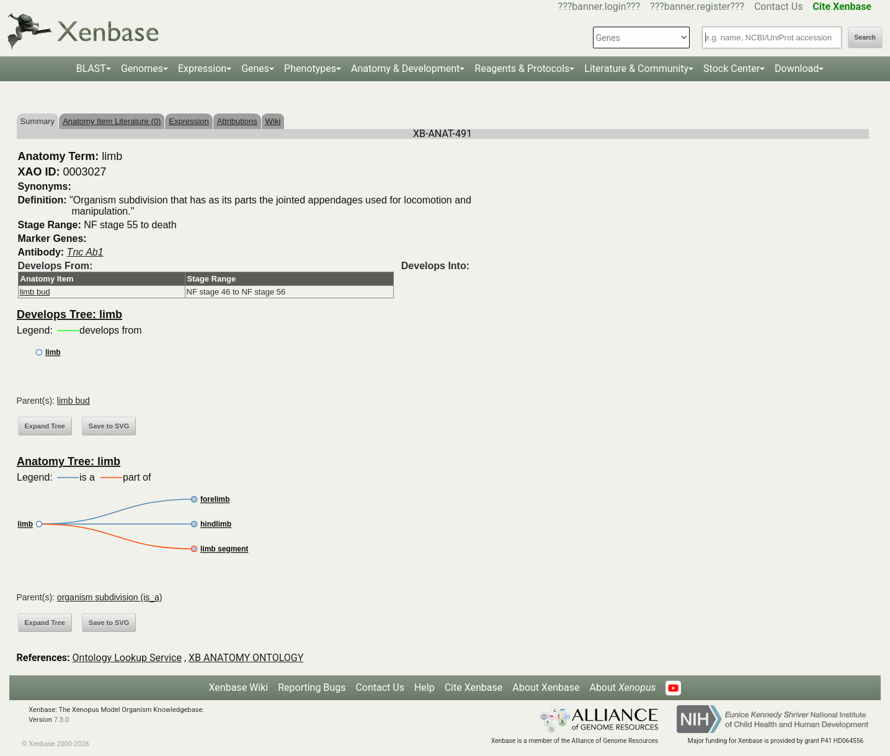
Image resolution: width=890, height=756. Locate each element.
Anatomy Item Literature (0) (112, 121)
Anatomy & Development (405, 68)
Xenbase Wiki (239, 687)
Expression (202, 68)
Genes (255, 68)
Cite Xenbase (474, 687)
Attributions (237, 121)
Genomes (142, 68)
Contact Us (778, 6)
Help (424, 687)
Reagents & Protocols (521, 68)
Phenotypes (310, 68)
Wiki (273, 121)
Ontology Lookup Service (127, 658)
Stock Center (731, 68)
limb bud (35, 291)
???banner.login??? (599, 6)
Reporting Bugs (311, 687)
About (622, 687)
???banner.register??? (697, 6)
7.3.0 (61, 720)
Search (865, 37)
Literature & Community (636, 68)
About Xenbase (545, 687)
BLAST (91, 68)
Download (797, 68)
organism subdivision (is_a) (109, 597)
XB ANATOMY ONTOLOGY (246, 658)
